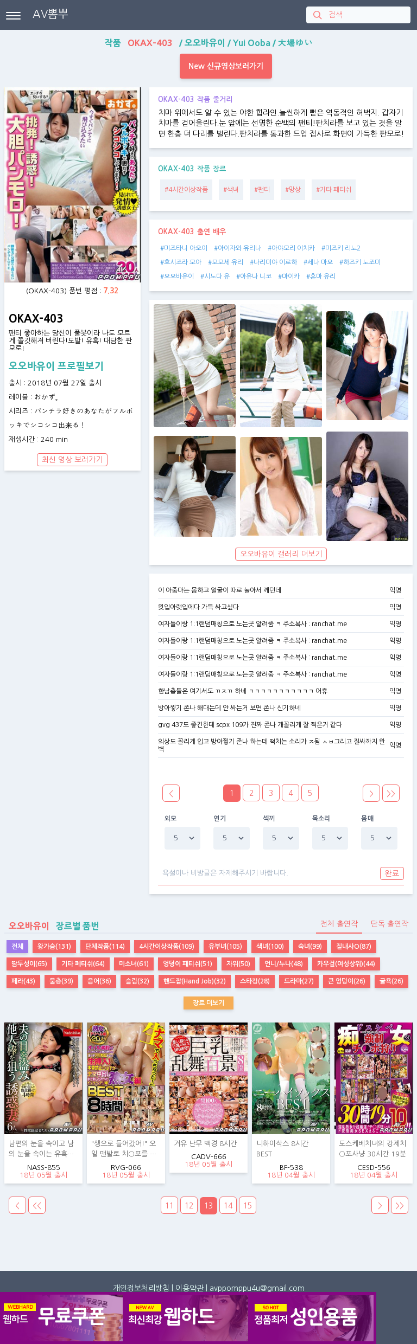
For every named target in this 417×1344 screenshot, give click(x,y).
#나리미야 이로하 (273, 262)
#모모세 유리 (225, 262)
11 (169, 1206)
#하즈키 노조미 (360, 262)
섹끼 (269, 818)
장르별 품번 (51, 926)
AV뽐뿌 (50, 14)
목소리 (321, 818)
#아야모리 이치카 (291, 248)
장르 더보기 (208, 1003)
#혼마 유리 (321, 276)
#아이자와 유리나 (237, 248)
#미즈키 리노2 (341, 248)
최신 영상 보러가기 (72, 460)
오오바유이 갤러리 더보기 (281, 554)
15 (247, 1206)
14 (228, 1206)
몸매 (367, 818)
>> (391, 794)
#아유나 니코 (253, 276)
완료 (392, 873)
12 (189, 1206)
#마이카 (289, 276)
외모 (171, 818)
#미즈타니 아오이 (183, 248)
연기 (219, 818)
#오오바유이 (177, 276)
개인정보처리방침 (141, 1288)
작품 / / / (209, 42)
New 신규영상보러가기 (225, 66)
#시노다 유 (215, 276)
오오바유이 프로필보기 (56, 366)
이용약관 (189, 1288)
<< (37, 1206)
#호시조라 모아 (180, 262)
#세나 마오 (318, 262)
